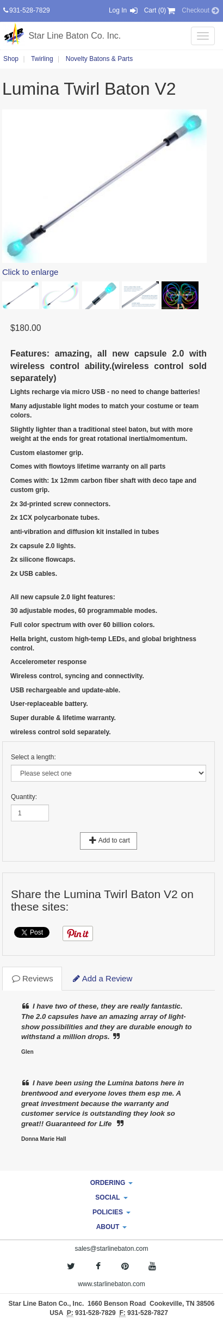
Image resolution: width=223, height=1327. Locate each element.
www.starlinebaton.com (111, 1284)
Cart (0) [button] (160, 10)
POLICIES (111, 1212)
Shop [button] (10, 59)
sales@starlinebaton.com (111, 1248)
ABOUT (111, 1227)
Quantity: (24, 797)
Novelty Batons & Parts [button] (99, 59)
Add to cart (108, 840)
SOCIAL (111, 1197)
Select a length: (33, 757)
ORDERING (111, 1183)
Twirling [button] (42, 59)
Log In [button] (124, 10)
